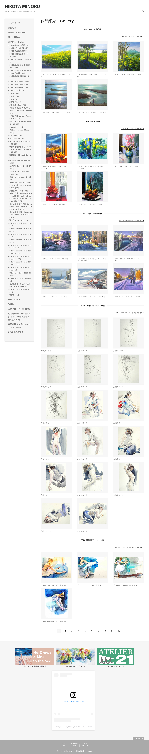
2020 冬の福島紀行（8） (19, 87)
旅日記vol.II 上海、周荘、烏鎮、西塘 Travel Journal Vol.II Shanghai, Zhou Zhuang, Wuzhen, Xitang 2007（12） (20, 196)
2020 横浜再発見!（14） (19, 81)
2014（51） (14, 99)
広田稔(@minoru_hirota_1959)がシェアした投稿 (73, 727)
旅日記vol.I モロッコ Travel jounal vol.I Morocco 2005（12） (20, 185)
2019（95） (14, 93)
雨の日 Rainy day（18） (19, 220)
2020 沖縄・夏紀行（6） (19, 84)
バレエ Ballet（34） (18, 105)
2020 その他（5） (17, 90)
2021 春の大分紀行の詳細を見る (132, 36)
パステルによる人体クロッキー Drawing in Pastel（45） (20, 110)
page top (138, 738)
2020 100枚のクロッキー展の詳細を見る (129, 313)
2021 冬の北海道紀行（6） (20, 51)
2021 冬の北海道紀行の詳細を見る (131, 220)
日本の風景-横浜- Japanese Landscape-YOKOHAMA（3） (20, 214)
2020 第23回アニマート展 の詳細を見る (129, 547)
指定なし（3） (15, 295)
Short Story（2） (17, 127)
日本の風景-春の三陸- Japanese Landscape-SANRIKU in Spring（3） (20, 206)
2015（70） (14, 96)
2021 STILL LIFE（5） (19, 48)
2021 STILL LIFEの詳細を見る (132, 128)
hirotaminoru (68, 751)
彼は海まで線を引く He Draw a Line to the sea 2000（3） (20, 149)
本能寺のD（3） (15, 102)
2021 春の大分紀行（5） (19, 45)
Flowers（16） (16, 135)
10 (119, 631)
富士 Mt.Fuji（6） (17, 138)
